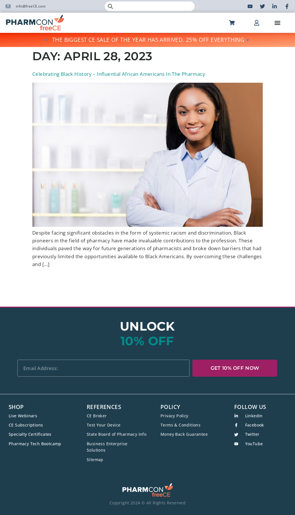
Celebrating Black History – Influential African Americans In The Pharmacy (118, 74)
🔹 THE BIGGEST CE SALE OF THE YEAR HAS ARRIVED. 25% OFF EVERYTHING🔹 (147, 40)
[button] (277, 23)
